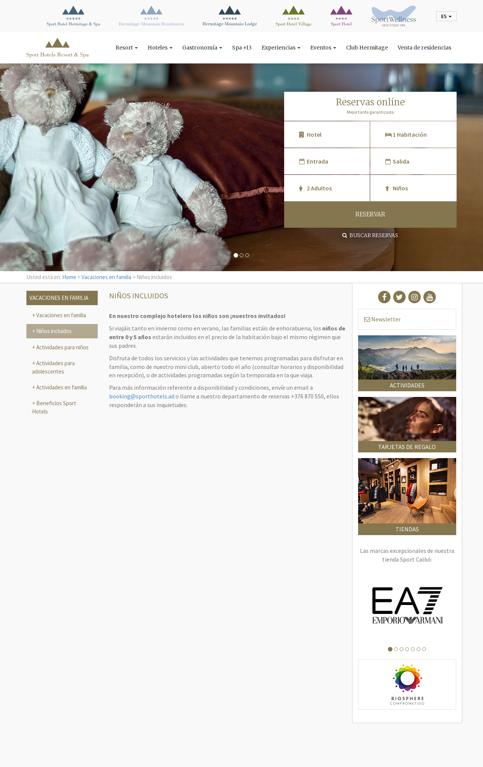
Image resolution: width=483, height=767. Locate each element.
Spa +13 (242, 47)
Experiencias (280, 47)
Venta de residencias (424, 47)
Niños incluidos (53, 331)
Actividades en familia (61, 387)
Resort (126, 47)
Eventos (323, 47)
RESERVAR (370, 214)
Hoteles (160, 47)
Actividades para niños (62, 347)
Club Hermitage (367, 47)
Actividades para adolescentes (53, 367)
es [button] (446, 16)
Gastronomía (202, 47)
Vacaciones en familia (106, 277)
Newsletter (382, 319)
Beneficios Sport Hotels (54, 407)
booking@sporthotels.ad (141, 396)
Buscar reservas (370, 235)
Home (69, 277)
